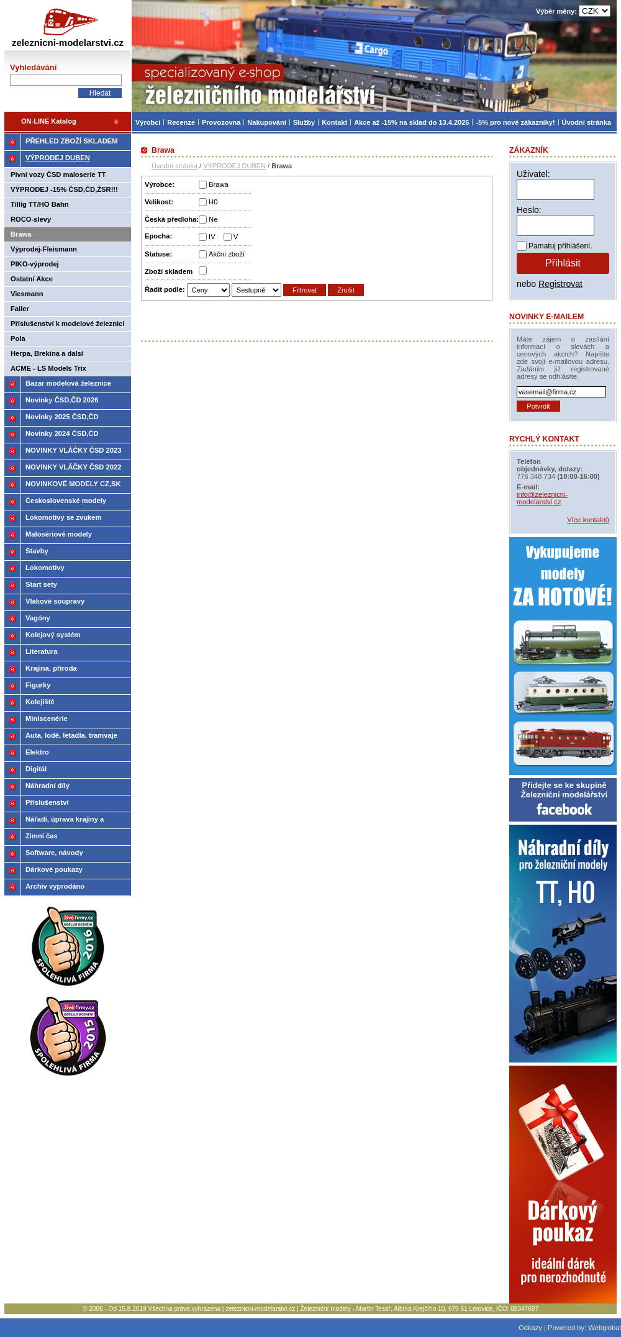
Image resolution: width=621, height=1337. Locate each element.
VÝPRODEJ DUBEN (234, 166)
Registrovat (560, 284)
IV (212, 236)
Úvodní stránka (174, 166)
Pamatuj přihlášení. (560, 246)
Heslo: (529, 210)
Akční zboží (227, 254)
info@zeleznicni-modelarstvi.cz (542, 498)
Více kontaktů (588, 519)
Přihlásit (563, 263)
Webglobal (604, 1327)
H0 (213, 202)
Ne (213, 219)
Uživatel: (533, 174)
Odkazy (530, 1327)
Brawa (219, 184)
